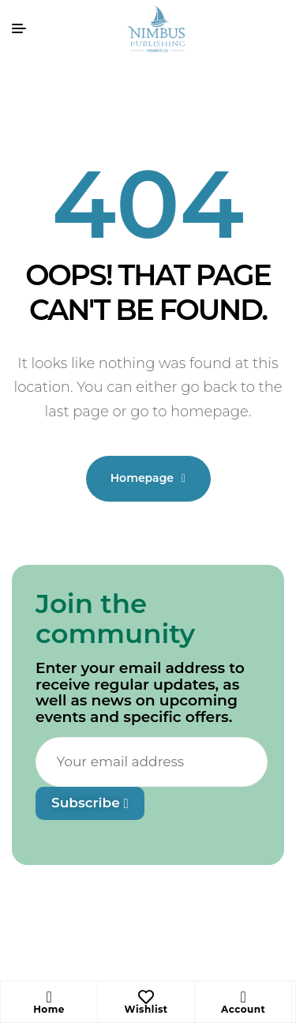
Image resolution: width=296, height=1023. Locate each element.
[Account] (243, 997)
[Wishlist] (146, 997)
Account (243, 1009)
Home (49, 1009)
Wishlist (146, 1009)
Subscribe (90, 803)
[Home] (49, 997)
